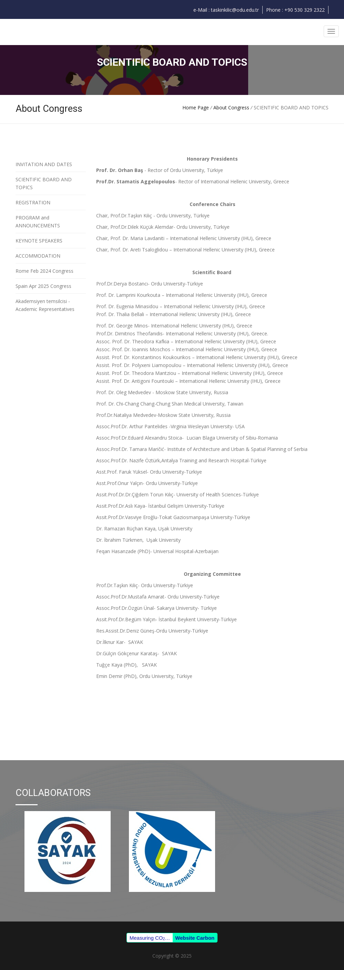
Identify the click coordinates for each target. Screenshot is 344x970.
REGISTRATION (33, 202)
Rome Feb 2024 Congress (44, 271)
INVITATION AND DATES (44, 164)
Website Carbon (194, 938)
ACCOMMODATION (38, 255)
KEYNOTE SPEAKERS (39, 240)
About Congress (232, 107)
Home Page (195, 107)
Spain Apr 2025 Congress (43, 286)
